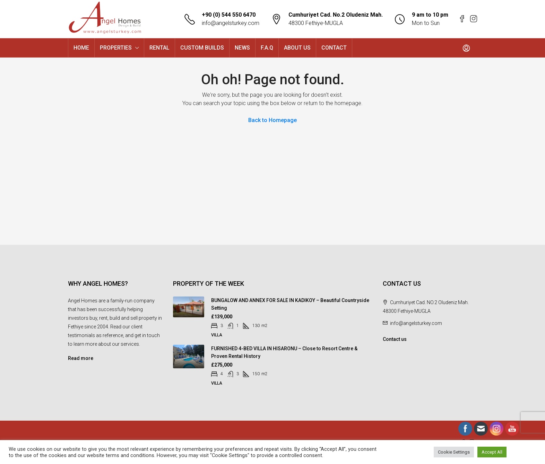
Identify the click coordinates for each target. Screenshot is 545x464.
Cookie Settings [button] (454, 452)
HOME (81, 47)
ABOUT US (297, 47)
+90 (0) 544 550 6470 (229, 14)
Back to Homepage (272, 120)
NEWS (242, 47)
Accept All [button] (492, 452)
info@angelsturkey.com (230, 23)
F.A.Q (267, 47)
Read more (80, 358)
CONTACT (334, 47)
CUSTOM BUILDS (202, 47)
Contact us (395, 339)
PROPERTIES (116, 47)
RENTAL (159, 47)
